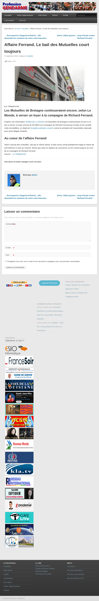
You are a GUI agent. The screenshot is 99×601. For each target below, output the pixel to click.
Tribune (55, 15)
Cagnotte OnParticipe (49, 283)
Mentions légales (41, 571)
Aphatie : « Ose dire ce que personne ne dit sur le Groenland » (50, 326)
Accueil (17, 29)
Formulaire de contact (43, 574)
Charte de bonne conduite (45, 568)
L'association (8, 578)
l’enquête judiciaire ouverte (41, 128)
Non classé (7, 582)
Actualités (8, 15)
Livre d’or (22, 20)
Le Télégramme (19, 154)
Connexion (71, 566)
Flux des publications (75, 570)
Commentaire (10, 224)
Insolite (65, 15)
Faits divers (42, 15)
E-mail (10, 248)
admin (34, 175)
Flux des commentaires (75, 574)
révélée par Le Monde (34, 122)
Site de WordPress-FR (75, 578)
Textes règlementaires (25, 15)
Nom (10, 255)
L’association (9, 20)
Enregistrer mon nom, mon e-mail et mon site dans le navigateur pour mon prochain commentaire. (43, 261)
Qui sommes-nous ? (42, 566)
